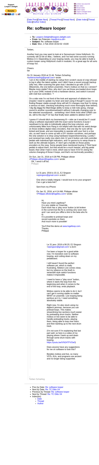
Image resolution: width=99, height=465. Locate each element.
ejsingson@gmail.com (48, 175)
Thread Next (68, 20)
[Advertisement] (11, 69)
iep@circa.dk (58, 39)
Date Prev (32, 20)
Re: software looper (54, 387)
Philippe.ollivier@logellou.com (44, 159)
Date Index (82, 20)
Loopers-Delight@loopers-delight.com (53, 37)
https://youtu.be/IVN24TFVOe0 (61, 342)
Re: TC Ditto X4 (52, 389)
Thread (40, 401)
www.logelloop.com (71, 226)
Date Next (42, 20)
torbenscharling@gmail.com (41, 77)
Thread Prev (56, 20)
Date (39, 399)
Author (40, 403)
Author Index (39, 22)
